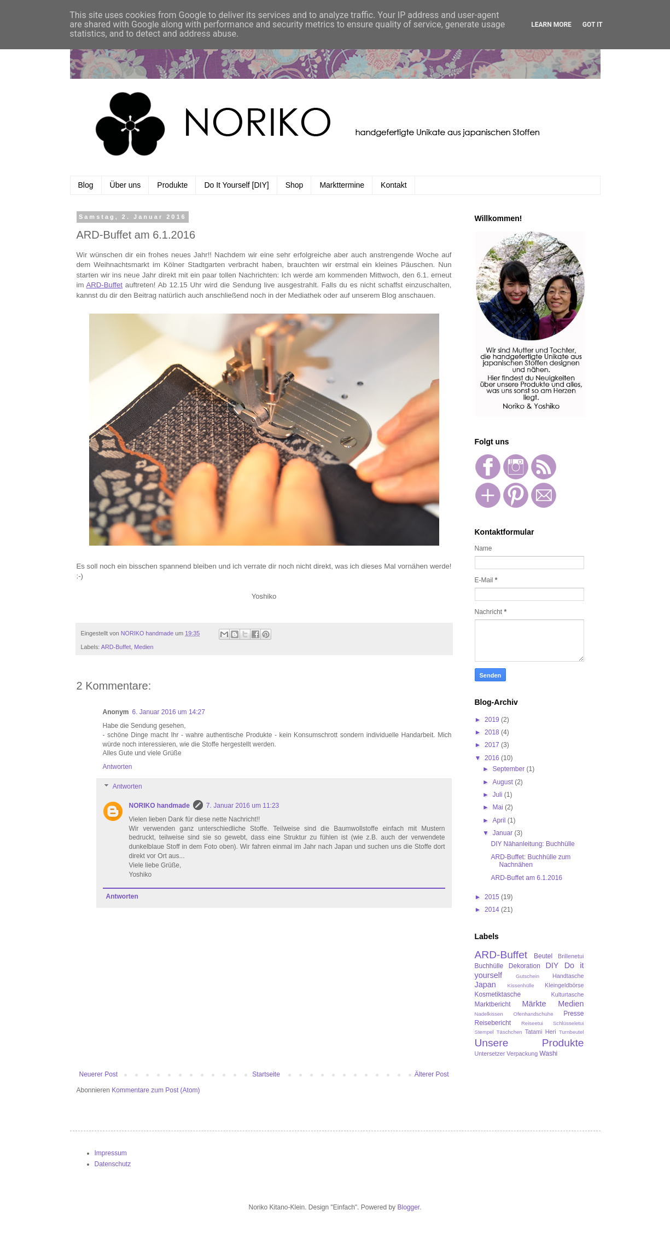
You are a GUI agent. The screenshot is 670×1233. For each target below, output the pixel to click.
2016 (493, 758)
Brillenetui (571, 956)
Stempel (484, 1032)
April (499, 820)
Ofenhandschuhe (533, 1014)
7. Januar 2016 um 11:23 (242, 805)
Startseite (266, 1074)
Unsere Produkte (529, 1043)
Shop (295, 185)
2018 (493, 732)
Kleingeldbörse (564, 985)
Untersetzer (490, 1053)
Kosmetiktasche (498, 994)
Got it (592, 24)
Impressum (111, 1153)
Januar (503, 833)
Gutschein (527, 976)
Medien (143, 647)
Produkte (172, 185)
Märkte (534, 1003)
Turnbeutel (571, 1032)
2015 (493, 897)
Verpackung (522, 1053)
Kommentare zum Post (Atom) (156, 1090)
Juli (498, 794)
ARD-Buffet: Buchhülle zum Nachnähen (530, 861)
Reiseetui (532, 1023)
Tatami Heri (540, 1031)
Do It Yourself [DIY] (236, 185)
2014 (493, 909)
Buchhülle (489, 966)
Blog (86, 185)
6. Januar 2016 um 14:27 (168, 712)
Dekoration (524, 966)
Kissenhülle (521, 985)
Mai (498, 807)
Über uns (125, 185)
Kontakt (393, 185)
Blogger (408, 1207)
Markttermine (341, 185)
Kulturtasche (567, 994)
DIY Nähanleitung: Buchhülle (532, 844)
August (503, 782)
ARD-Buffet (116, 647)
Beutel (543, 956)
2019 (493, 719)
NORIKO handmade (159, 805)
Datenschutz (113, 1164)
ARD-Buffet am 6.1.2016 (526, 878)
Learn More (551, 24)
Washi (548, 1053)
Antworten (117, 767)
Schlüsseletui (568, 1023)
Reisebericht (493, 1023)
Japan (485, 984)
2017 (493, 745)
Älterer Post (432, 1074)
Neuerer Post (98, 1074)
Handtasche (568, 975)
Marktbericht (493, 1004)
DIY (551, 965)
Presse (573, 1013)
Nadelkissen (489, 1014)
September (509, 769)
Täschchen (509, 1032)
